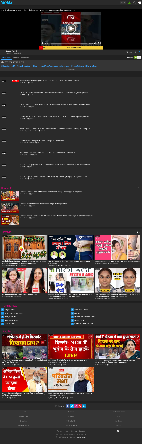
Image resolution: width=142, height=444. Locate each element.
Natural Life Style (55, 265)
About (23, 412)
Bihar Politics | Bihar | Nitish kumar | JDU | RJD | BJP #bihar (42, 141)
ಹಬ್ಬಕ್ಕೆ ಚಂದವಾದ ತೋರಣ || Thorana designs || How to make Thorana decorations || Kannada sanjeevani (24, 262)
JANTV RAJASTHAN (28, 142)
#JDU (13, 66)
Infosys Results (10, 317)
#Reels (94, 66)
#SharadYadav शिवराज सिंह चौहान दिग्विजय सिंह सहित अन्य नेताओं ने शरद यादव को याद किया (49, 81)
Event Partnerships (118, 412)
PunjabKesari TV (27, 154)
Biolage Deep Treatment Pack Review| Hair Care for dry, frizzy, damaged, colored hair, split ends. (70, 295)
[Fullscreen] (99, 43)
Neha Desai (53, 298)
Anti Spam (118, 421)
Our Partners (23, 416)
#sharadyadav (64, 66)
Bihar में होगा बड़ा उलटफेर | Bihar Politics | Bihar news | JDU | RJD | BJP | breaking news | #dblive (54, 117)
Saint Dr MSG (9, 324)
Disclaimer (23, 421)
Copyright (74, 431)
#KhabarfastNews (77, 66)
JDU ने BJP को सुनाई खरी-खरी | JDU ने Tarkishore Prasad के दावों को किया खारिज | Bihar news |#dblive (55, 165)
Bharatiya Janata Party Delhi (30, 130)
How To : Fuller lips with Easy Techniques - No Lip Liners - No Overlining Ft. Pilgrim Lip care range (117, 295)
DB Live (24, 118)
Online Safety (70, 421)
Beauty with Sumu (102, 263)
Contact (71, 412)
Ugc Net (77, 313)
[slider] (69, 43)
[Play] (42, 43)
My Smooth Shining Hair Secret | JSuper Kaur (20, 294)
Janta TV (24, 178)
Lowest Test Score (11, 320)
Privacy (66, 431)
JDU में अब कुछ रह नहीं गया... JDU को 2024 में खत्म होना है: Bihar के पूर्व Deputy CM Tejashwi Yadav (53, 177)
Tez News (25, 82)
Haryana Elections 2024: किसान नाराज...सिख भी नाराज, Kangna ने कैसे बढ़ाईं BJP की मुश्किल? (51, 192)
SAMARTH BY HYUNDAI (83, 324)
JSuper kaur (7, 296)
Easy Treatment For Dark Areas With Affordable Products (117, 261)
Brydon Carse (79, 320)
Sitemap (118, 425)
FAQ (118, 416)
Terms (59, 431)
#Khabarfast (5, 66)
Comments (25, 57)
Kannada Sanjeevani (9, 265)
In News (71, 416)
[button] (71, 29)
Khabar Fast (10, 51)
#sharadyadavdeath (24, 66)
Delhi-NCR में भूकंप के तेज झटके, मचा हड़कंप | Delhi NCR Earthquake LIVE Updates (67, 361)
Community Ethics (71, 425)
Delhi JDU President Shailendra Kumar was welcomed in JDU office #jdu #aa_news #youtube (54, 93)
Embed (16, 57)
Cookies (82, 431)
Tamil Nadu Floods (81, 310)
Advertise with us (23, 425)
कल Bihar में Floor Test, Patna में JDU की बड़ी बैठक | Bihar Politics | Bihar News (47, 153)
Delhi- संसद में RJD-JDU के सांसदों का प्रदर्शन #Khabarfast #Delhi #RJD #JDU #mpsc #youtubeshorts (55, 105)
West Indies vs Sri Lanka (13, 313)
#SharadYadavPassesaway (48, 66)
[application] (71, 29)
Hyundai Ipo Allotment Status (84, 317)
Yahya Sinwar (9, 310)
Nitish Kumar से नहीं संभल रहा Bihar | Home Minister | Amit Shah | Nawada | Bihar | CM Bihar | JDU (55, 129)
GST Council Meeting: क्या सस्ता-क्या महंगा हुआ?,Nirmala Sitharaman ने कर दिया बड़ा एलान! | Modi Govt (115, 361)
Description (6, 57)
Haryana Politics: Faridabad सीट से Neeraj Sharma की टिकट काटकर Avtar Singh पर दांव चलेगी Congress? (56, 216)
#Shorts (88, 66)
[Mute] (95, 43)
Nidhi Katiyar (101, 298)
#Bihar (34, 66)
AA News (24, 94)
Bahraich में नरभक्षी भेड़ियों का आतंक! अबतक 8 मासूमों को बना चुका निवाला (43, 204)
